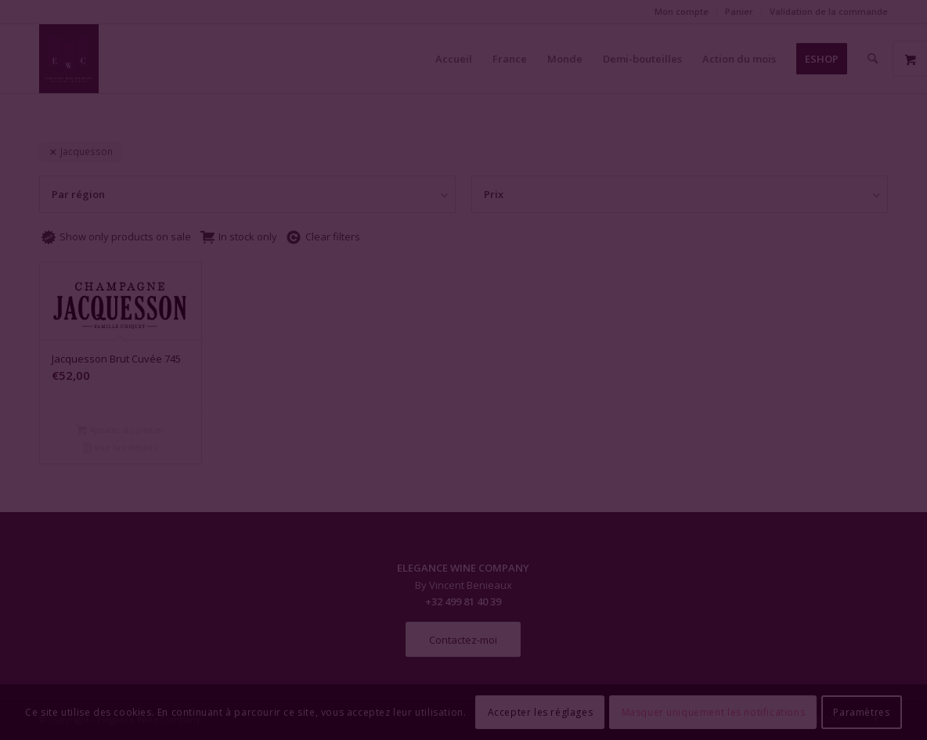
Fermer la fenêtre (463, 512)
